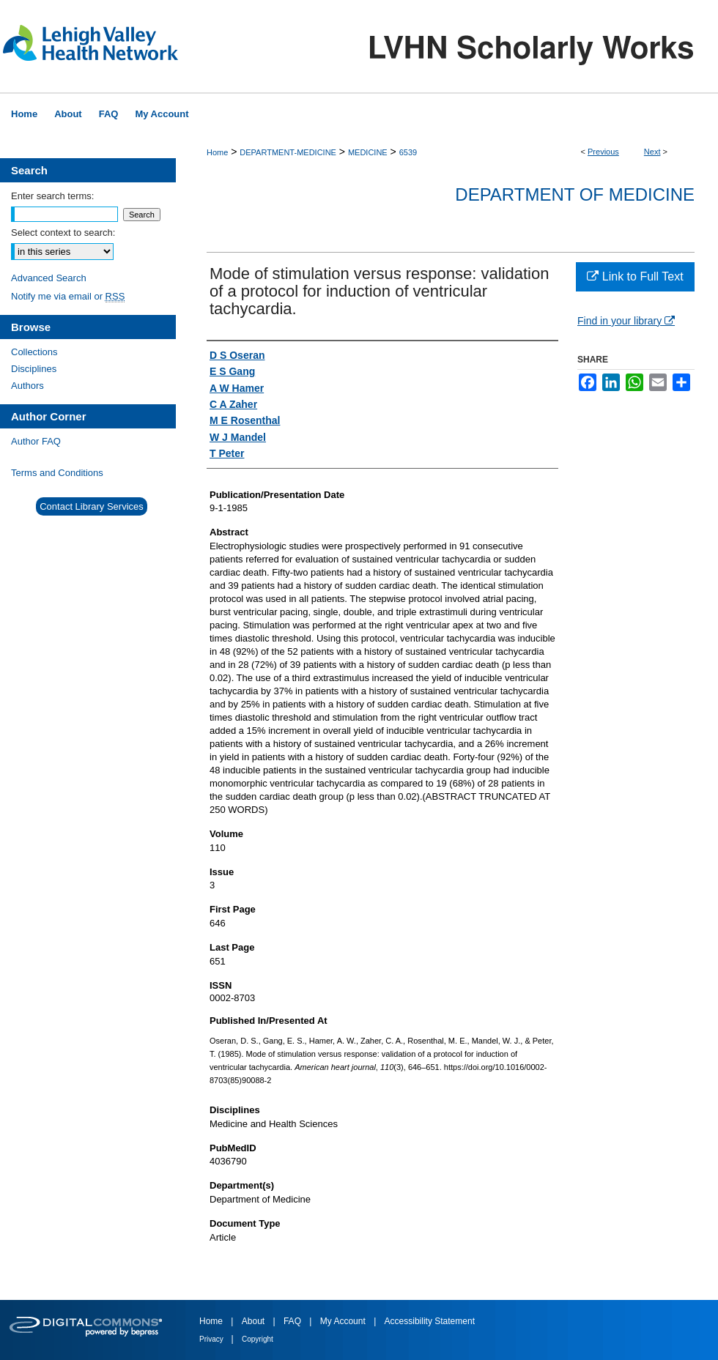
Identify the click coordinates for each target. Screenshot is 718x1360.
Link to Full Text (635, 276)
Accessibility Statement (430, 1321)
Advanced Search (48, 277)
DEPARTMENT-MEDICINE (288, 152)
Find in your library (626, 321)
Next (652, 151)
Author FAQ (36, 441)
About (254, 1321)
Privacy (212, 1339)
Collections (34, 351)
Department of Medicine (575, 194)
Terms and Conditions (57, 472)
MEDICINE (368, 152)
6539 (408, 152)
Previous (603, 151)
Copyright (257, 1339)
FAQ (293, 1321)
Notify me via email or (68, 296)
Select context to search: (63, 232)
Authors (27, 385)
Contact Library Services (92, 506)
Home (217, 152)
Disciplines (33, 368)
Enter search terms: (52, 195)
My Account (344, 1321)
